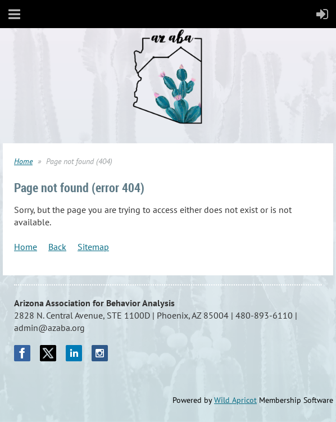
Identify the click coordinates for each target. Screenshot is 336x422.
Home (23, 161)
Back (57, 246)
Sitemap (93, 246)
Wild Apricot (235, 400)
